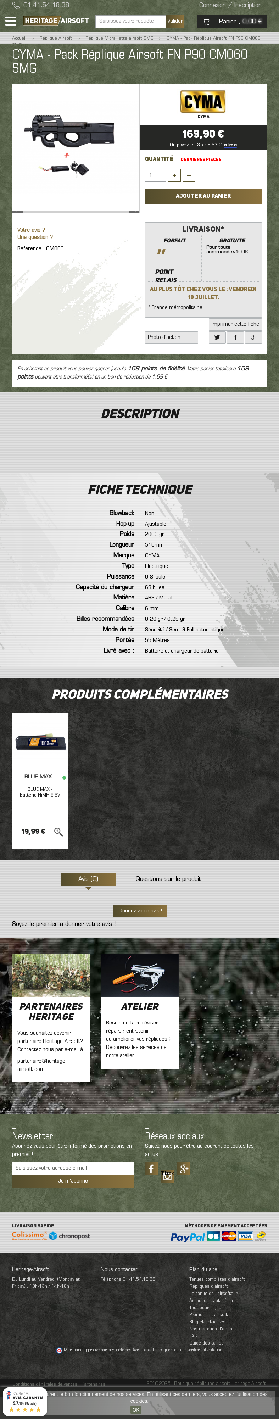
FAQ (193, 1358)
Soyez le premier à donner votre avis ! (64, 946)
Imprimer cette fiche (235, 346)
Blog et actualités (207, 1344)
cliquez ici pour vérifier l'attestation (191, 1372)
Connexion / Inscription (230, 6)
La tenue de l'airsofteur (213, 1315)
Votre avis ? (31, 252)
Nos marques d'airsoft (212, 1351)
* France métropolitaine (203, 289)
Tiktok (167, 1196)
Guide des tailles (206, 1365)
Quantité (159, 159)
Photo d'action (164, 359)
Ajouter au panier (203, 196)
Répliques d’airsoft (208, 1308)
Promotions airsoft (208, 1337)
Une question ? (35, 259)
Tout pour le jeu (205, 1330)
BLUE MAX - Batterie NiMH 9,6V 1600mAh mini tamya (40, 820)
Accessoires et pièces (211, 1322)
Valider (175, 21)
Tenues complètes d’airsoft (217, 1301)
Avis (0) (88, 901)
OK (135, 1410)
